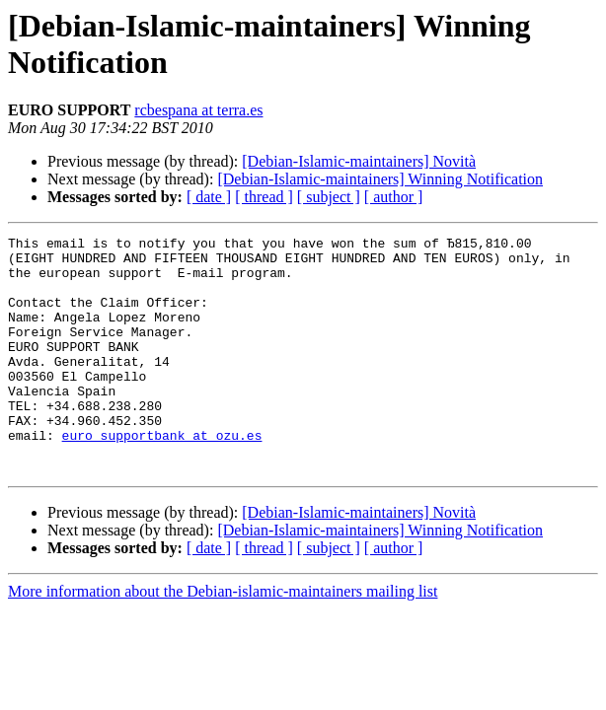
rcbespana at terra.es (198, 110)
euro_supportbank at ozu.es (162, 476)
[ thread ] (264, 196)
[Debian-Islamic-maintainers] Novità (359, 161)
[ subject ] (328, 196)
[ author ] (393, 196)
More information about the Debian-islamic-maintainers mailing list (222, 638)
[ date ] (209, 196)
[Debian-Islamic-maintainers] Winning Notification (380, 179)
